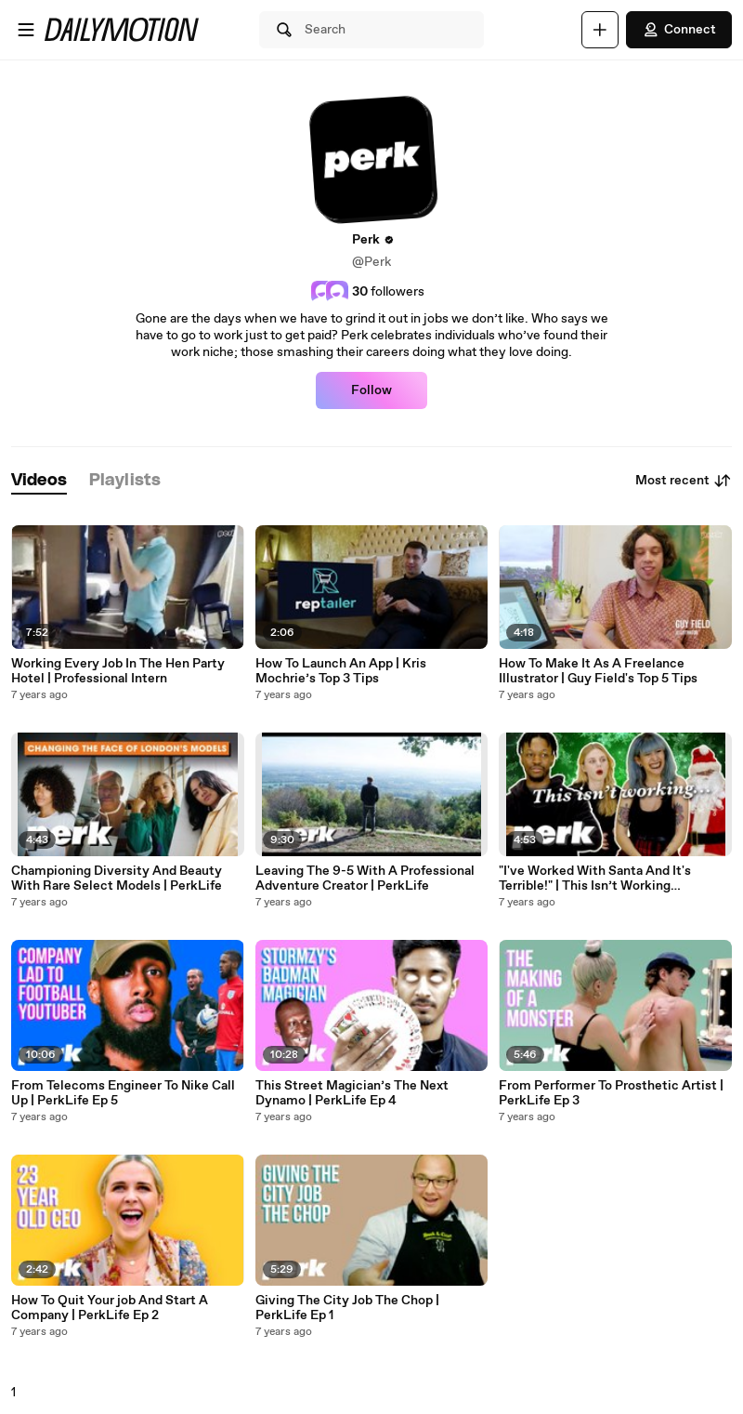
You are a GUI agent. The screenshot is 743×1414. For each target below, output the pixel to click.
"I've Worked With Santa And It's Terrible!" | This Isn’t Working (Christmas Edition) (595, 878)
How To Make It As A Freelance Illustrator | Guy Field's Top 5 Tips (598, 671)
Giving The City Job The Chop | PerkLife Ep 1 (347, 1308)
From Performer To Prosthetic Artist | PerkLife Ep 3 (611, 1093)
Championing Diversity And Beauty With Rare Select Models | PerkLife (116, 878)
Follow (371, 390)
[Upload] (600, 29)
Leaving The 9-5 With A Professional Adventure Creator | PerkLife (365, 878)
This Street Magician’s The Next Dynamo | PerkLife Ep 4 (352, 1093)
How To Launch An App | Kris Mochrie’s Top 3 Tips (340, 671)
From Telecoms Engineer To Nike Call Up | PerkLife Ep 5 (123, 1093)
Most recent (683, 480)
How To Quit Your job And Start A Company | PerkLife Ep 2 (109, 1308)
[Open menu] (26, 29)
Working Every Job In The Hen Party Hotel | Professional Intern (118, 671)
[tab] (39, 481)
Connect (679, 29)
